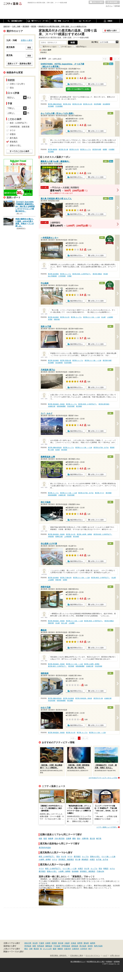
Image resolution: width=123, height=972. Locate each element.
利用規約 (109, 961)
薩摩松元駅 (59, 536)
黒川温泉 (82, 946)
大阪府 (67, 943)
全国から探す (27, 40)
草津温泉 (27, 946)
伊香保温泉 (66, 946)
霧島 (74, 838)
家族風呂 (85, 859)
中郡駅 (69, 276)
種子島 (98, 838)
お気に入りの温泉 (96, 2)
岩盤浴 (13, 134)
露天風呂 (77, 856)
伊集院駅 (51, 536)
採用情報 (117, 961)
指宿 (45, 838)
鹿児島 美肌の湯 (65, 360)
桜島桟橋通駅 (61, 406)
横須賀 (36, 949)
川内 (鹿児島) (59, 838)
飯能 (54, 949)
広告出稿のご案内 (76, 955)
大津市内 (83, 949)
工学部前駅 (62, 276)
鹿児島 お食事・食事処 (84, 534)
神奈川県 (27, 943)
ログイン (109, 6)
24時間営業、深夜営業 (20, 127)
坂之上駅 (64, 623)
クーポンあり (66, 47)
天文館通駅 (59, 106)
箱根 (34, 946)
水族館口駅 (51, 406)
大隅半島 (85, 838)
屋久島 (92, 838)
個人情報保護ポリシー (77, 961)
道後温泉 (74, 946)
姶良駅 (57, 450)
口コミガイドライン (93, 955)
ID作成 (117, 6)
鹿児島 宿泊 (67, 104)
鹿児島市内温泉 (45, 848)
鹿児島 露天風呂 (104, 404)
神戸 (90, 949)
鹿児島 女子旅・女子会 (101, 447)
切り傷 (77, 859)
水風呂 (92, 859)
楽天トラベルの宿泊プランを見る (78, 89)
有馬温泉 (40, 946)
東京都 (60, 943)
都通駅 (105, 149)
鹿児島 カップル (85, 149)
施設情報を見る (75, 84)
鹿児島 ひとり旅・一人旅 (91, 317)
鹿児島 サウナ (99, 493)
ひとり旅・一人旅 (108, 856)
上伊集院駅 (68, 536)
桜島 (40, 838)
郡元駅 (105, 274)
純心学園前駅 (52, 276)
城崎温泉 (48, 946)
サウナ (70, 856)
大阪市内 (67, 949)
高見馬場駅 (97, 104)
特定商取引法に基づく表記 (96, 961)
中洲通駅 (112, 149)
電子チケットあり (50, 47)
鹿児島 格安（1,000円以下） (81, 274)
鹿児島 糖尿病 (52, 149)
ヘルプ (105, 955)
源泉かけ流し (95, 856)
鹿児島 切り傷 (77, 104)
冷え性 (63, 856)
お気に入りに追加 (97, 84)
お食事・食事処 (45, 859)
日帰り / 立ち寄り (17, 84)
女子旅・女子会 (102, 859)
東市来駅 (76, 536)
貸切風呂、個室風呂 (66, 859)
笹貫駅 (50, 319)
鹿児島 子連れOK (65, 577)
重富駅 (112, 447)
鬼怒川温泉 (98, 946)
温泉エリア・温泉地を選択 (19, 63)
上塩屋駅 (110, 317)
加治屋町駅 (106, 104)
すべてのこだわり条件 (19, 151)
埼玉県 (35, 943)
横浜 (26, 949)
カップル (85, 856)
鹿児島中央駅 (96, 149)
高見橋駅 (51, 106)
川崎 (30, 949)
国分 (78, 838)
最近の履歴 (112, 2)
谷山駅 (103, 317)
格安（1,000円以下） (47, 856)
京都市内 (75, 949)
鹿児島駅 (79, 406)
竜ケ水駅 (51, 450)
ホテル (54, 859)
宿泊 (58, 856)
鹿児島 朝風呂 (97, 274)
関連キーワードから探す (13, 952)
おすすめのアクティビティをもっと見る (103, 778)
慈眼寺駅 (57, 319)
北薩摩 (68, 838)
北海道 (73, 943)
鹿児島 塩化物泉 (53, 274)
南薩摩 (50, 838)
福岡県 (92, 943)
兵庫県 (47, 943)
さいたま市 (47, 949)
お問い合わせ (115, 955)
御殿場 (60, 949)
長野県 (79, 943)
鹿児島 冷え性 (87, 104)
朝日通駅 (70, 700)
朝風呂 (105, 869)
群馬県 (54, 943)
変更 (29, 48)
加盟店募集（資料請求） (59, 955)
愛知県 (86, 943)
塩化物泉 (75, 871)
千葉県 (41, 943)
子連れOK (100, 871)
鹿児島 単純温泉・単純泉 (56, 404)
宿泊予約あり (81, 47)
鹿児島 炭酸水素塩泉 (55, 104)
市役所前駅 (71, 406)
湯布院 (90, 946)
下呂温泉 (56, 946)
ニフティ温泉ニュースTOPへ (106, 827)
